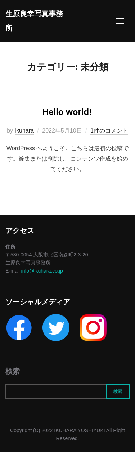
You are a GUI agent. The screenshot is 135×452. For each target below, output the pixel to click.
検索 (12, 371)
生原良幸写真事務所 (34, 20)
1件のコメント (109, 130)
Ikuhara (24, 130)
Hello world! (67, 112)
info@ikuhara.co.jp (42, 271)
